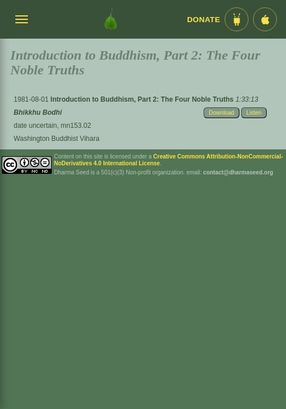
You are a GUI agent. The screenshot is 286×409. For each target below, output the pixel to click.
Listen (254, 113)
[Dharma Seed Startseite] (110, 19)
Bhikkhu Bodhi (38, 112)
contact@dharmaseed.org (238, 172)
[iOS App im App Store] (265, 19)
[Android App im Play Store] (236, 19)
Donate (203, 19)
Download (221, 113)
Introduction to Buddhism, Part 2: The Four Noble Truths (143, 99)
